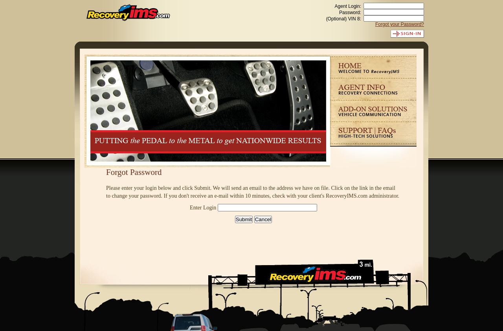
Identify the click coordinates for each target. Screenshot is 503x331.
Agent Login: (348, 6)
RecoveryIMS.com (128, 12)
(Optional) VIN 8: (343, 19)
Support (373, 133)
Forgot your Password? (399, 24)
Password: (350, 12)
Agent (373, 89)
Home (373, 66)
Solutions (373, 111)
